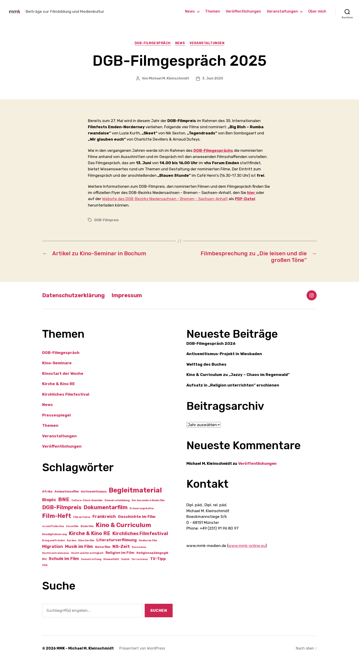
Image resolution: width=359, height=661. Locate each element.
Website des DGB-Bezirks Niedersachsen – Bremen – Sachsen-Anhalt (165, 198)
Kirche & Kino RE (58, 383)
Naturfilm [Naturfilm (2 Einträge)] (102, 547)
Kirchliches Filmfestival (65, 394)
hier (251, 192)
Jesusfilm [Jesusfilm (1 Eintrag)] (72, 526)
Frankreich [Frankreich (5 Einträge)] (104, 516)
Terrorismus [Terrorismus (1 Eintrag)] (139, 559)
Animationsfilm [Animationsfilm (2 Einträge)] (66, 491)
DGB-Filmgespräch (153, 43)
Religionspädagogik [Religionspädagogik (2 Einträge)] (152, 553)
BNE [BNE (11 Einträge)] (63, 499)
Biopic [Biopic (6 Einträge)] (49, 499)
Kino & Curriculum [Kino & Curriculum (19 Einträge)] (123, 525)
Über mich (317, 11)
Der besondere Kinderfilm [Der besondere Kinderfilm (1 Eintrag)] (148, 500)
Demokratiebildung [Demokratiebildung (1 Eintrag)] (117, 500)
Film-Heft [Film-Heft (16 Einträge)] (56, 515)
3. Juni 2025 (212, 78)
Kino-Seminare (57, 363)
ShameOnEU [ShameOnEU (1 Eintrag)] (111, 559)
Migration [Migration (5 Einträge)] (52, 546)
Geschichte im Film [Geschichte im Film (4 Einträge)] (136, 516)
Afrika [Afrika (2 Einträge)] (47, 491)
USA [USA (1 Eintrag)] (45, 565)
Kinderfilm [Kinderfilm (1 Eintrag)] (87, 526)
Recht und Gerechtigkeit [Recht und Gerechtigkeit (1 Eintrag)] (87, 553)
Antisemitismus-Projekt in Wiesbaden (224, 353)
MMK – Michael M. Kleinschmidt (85, 648)
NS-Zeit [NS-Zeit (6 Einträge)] (121, 546)
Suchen (158, 610)
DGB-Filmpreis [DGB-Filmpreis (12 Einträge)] (62, 507)
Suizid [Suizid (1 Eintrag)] (125, 559)
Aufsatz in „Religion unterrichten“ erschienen (232, 385)
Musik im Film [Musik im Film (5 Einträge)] (79, 546)
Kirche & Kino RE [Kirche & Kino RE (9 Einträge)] (89, 533)
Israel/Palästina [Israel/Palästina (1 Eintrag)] (53, 526)
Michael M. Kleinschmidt (169, 78)
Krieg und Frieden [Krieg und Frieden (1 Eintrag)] (53, 540)
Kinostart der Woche (62, 373)
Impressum (127, 295)
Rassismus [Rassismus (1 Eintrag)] (139, 547)
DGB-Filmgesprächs (213, 150)
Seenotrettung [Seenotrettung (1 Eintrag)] (91, 559)
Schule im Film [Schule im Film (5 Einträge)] (64, 558)
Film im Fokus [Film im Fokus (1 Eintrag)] (81, 517)
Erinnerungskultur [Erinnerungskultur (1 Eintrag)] (142, 508)
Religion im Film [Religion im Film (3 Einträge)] (120, 553)
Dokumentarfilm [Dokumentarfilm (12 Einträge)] (106, 507)
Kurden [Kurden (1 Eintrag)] (71, 540)
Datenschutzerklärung (73, 295)
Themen (212, 11)
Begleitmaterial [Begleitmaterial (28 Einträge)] (135, 490)
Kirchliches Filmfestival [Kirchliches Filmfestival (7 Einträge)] (140, 533)
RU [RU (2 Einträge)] (44, 559)
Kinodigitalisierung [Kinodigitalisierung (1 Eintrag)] (54, 534)
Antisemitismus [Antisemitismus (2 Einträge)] (94, 491)
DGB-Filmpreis (106, 220)
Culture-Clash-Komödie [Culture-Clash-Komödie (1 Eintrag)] (87, 500)
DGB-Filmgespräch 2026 (210, 343)
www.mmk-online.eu (246, 545)
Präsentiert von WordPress (142, 648)
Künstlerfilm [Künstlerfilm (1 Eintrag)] (86, 540)
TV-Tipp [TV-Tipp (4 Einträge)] (158, 558)
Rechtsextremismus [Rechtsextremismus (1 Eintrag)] (55, 553)
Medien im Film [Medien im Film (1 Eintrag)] (148, 540)
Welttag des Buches (206, 364)
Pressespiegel (56, 415)
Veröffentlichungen (243, 11)
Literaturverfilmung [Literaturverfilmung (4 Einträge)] (116, 540)
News (190, 11)
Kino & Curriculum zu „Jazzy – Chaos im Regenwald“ (238, 374)
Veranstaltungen (282, 11)
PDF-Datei (245, 198)
